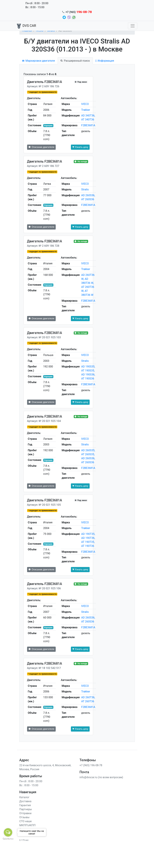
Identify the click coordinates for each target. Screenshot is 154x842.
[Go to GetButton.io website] (8, 839)
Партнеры (25, 809)
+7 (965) (79, 12)
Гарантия (25, 805)
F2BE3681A (88, 125)
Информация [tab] (105, 60)
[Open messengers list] (8, 832)
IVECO (85, 104)
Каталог (24, 797)
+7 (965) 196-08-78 (91, 765)
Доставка (25, 801)
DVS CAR (26, 25)
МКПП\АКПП (27, 825)
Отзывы (24, 817)
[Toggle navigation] (132, 25)
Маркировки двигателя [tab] (38, 60)
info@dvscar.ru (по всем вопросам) (101, 777)
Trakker (85, 109)
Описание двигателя (41, 147)
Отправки (25, 813)
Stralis (85, 189)
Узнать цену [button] (80, 147)
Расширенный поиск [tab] (75, 60)
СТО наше (25, 821)
